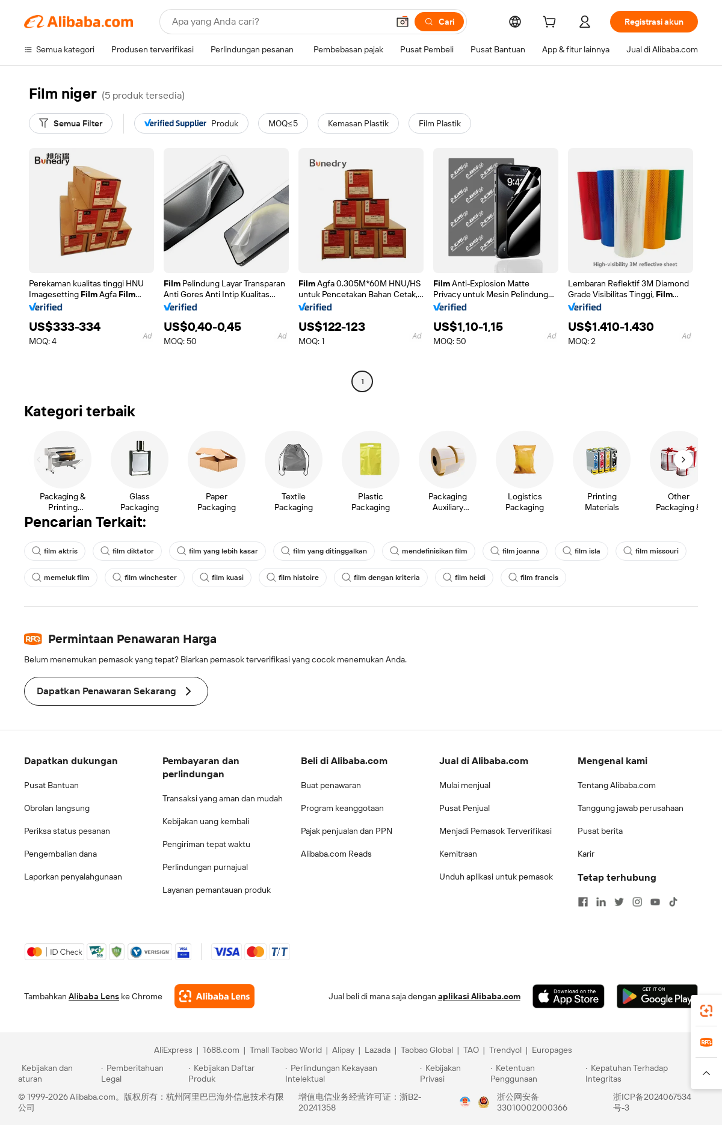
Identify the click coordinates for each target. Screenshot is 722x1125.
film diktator (127, 551)
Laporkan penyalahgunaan (73, 876)
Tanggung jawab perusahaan (630, 808)
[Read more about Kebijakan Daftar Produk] (235, 1073)
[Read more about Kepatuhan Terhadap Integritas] (644, 1073)
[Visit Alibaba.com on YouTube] (655, 901)
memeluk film (61, 577)
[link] (706, 1010)
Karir (586, 853)
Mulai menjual (464, 785)
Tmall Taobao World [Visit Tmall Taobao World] (286, 1050)
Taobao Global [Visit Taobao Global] (427, 1050)
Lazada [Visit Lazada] (377, 1050)
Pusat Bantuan (51, 785)
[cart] (552, 23)
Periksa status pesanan (67, 831)
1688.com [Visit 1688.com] (221, 1050)
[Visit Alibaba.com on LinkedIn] (601, 901)
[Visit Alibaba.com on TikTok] (673, 901)
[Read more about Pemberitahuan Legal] (143, 1073)
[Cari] (439, 21)
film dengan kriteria (381, 577)
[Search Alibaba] (279, 21)
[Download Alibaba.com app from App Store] (568, 996)
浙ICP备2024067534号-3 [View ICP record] (652, 1102)
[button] (402, 21)
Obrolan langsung (57, 808)
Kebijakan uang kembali (205, 821)
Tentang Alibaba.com (617, 785)
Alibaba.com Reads (336, 853)
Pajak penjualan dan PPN (346, 831)
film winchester (145, 577)
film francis (533, 577)
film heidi (464, 577)
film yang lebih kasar (217, 551)
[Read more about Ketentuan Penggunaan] (536, 1073)
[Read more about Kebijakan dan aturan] (57, 1073)
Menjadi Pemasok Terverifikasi (495, 831)
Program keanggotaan (342, 808)
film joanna (515, 551)
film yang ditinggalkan (324, 551)
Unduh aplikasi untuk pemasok (496, 876)
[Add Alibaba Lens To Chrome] (214, 996)
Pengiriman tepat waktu (206, 844)
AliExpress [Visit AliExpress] (173, 1050)
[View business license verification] (465, 1102)
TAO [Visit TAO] (471, 1050)
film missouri (651, 551)
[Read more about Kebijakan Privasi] (453, 1073)
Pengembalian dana (60, 853)
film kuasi (222, 577)
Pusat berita (600, 831)
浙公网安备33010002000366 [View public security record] (532, 1102)
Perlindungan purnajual (205, 867)
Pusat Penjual (464, 808)
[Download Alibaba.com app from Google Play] (657, 996)
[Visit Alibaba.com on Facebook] (583, 901)
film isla (581, 551)
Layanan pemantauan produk (216, 890)
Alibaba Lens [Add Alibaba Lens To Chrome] (94, 996)
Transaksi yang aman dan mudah (222, 798)
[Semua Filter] (71, 123)
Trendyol (505, 1050)
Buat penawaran (331, 785)
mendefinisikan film (428, 551)
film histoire (293, 577)
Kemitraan (458, 853)
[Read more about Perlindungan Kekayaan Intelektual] (350, 1073)
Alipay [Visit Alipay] (343, 1050)
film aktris (55, 551)
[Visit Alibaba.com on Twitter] (619, 901)
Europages (552, 1050)
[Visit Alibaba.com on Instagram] (637, 901)
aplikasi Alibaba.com (479, 996)
